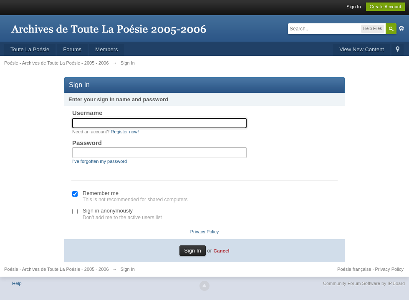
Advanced (401, 28)
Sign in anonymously (108, 211)
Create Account (385, 6)
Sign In (353, 6)
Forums (72, 49)
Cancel (221, 250)
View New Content (361, 49)
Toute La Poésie (29, 49)
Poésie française (354, 269)
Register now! (125, 131)
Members (106, 49)
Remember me (101, 193)
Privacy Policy (204, 231)
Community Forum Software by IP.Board (364, 283)
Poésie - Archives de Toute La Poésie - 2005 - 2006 (56, 269)
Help (17, 283)
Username (87, 112)
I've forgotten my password (99, 161)
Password (87, 142)
